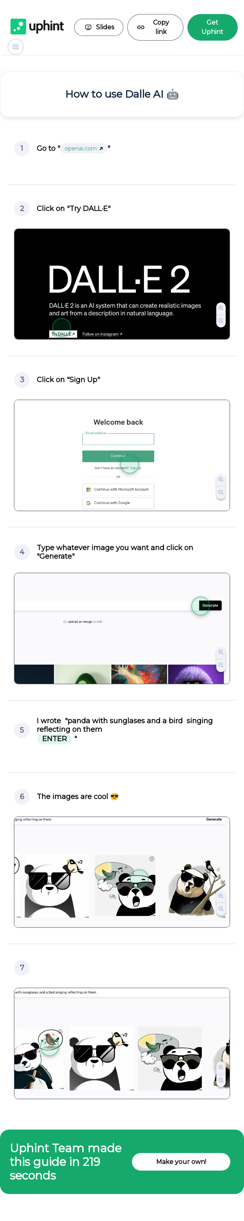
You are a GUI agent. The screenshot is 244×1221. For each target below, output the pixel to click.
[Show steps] (15, 47)
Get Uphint (212, 27)
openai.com (84, 148)
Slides (99, 27)
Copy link (153, 27)
